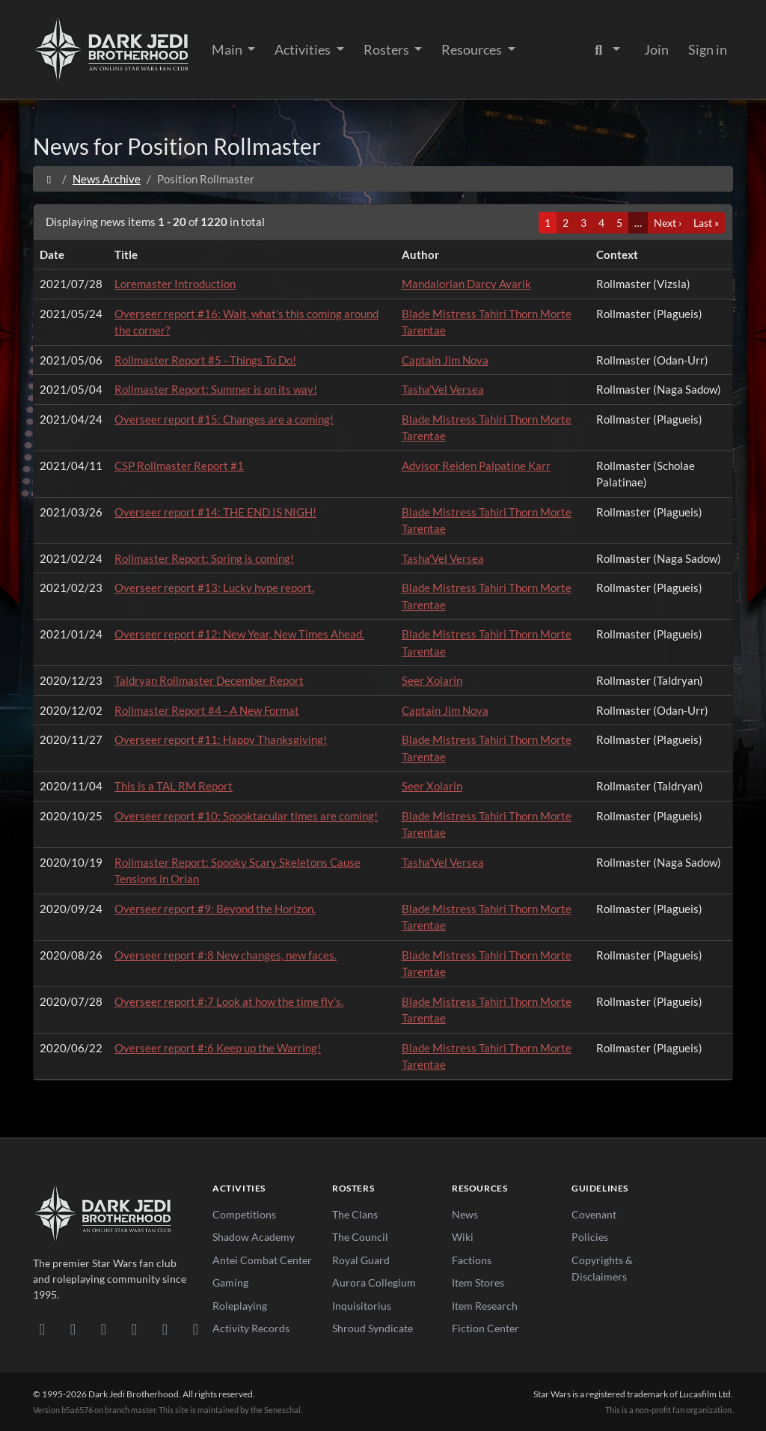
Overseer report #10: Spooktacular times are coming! (246, 816)
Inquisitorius (361, 1305)
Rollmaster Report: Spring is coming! (204, 558)
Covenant (594, 1214)
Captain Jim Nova (445, 360)
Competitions (244, 1214)
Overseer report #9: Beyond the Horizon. (215, 908)
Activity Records (250, 1328)
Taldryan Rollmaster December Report (209, 680)
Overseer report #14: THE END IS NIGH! (215, 512)
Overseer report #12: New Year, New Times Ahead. (239, 634)
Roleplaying (239, 1305)
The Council (360, 1236)
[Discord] (42, 1328)
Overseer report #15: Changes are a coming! (224, 419)
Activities (304, 49)
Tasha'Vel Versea (443, 389)
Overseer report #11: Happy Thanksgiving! (220, 739)
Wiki (463, 1236)
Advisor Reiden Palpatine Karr (476, 465)
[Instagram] (134, 1328)
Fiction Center (485, 1328)
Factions (471, 1260)
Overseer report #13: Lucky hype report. (214, 587)
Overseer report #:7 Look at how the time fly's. (228, 1001)
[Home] (49, 179)
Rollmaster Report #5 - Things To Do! (205, 360)
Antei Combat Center (262, 1260)
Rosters (387, 49)
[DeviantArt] (73, 1328)
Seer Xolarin (432, 680)
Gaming (230, 1282)
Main (228, 49)
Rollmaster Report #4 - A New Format (206, 710)
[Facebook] (103, 1328)
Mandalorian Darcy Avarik (466, 283)
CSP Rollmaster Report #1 (179, 465)
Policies (590, 1236)
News (465, 1214)
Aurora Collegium (374, 1282)
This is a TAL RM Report (173, 786)
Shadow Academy (253, 1236)
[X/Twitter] (165, 1328)
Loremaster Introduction (175, 283)
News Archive (107, 179)
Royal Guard (361, 1260)
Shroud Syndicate (372, 1328)
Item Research (485, 1305)
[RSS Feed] (195, 1328)
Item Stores (478, 1282)
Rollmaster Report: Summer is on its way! (215, 389)
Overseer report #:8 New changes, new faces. (225, 955)
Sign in (707, 49)
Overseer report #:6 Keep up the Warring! (217, 1048)
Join (656, 49)
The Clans (355, 1214)
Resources (472, 49)
